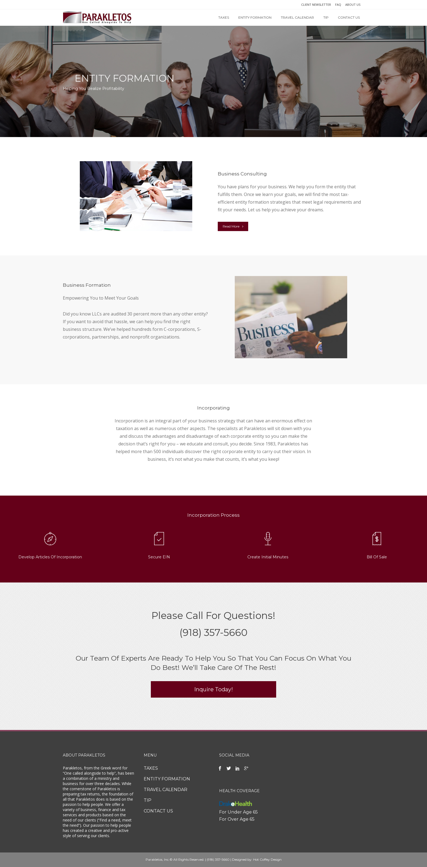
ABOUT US (352, 4)
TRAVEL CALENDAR (165, 789)
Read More (233, 226)
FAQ (338, 4)
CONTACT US (158, 811)
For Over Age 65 (236, 819)
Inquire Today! (213, 689)
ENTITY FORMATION (167, 778)
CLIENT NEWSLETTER (316, 4)
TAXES (151, 768)
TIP (147, 800)
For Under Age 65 (238, 812)
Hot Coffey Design (267, 859)
